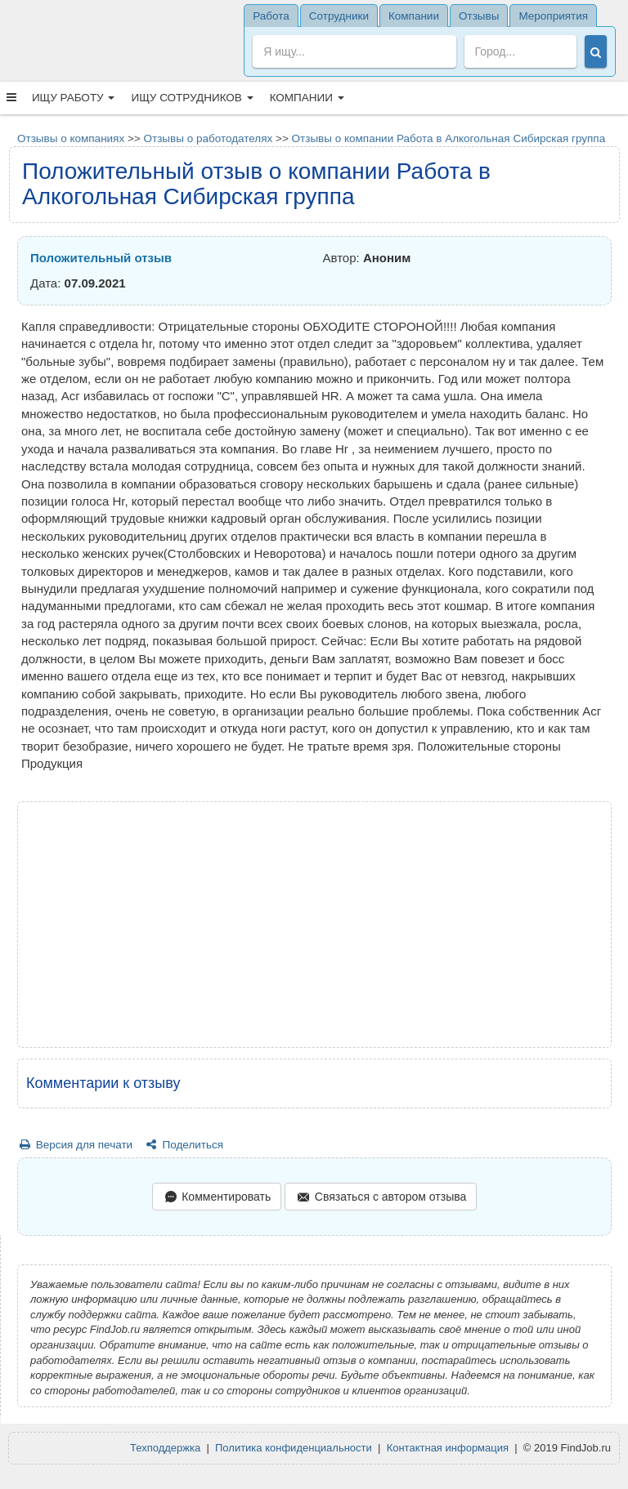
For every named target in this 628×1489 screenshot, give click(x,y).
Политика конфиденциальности (293, 1448)
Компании (307, 97)
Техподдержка (165, 1448)
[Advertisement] (314, 924)
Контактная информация (448, 1448)
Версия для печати (74, 1145)
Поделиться (183, 1145)
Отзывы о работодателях (207, 138)
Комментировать (217, 1198)
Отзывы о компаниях (70, 138)
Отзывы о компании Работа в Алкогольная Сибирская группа (449, 138)
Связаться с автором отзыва (380, 1198)
